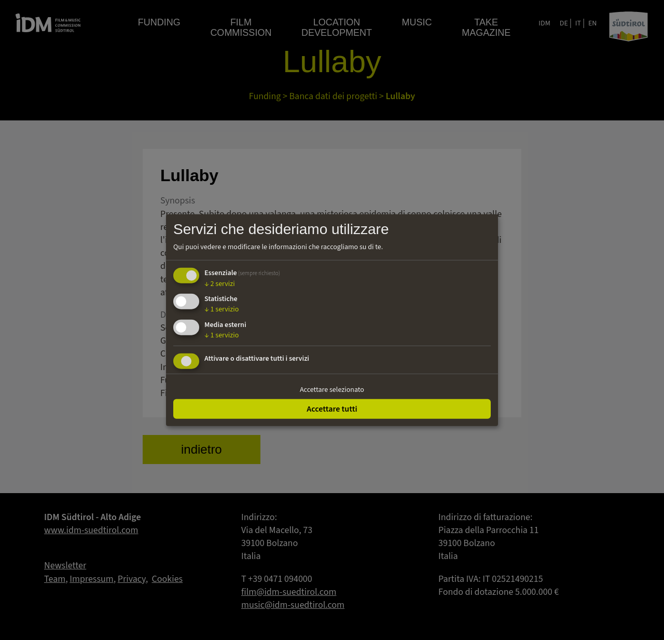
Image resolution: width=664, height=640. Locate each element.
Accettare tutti (332, 408)
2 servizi (219, 283)
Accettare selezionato (332, 390)
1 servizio (221, 309)
